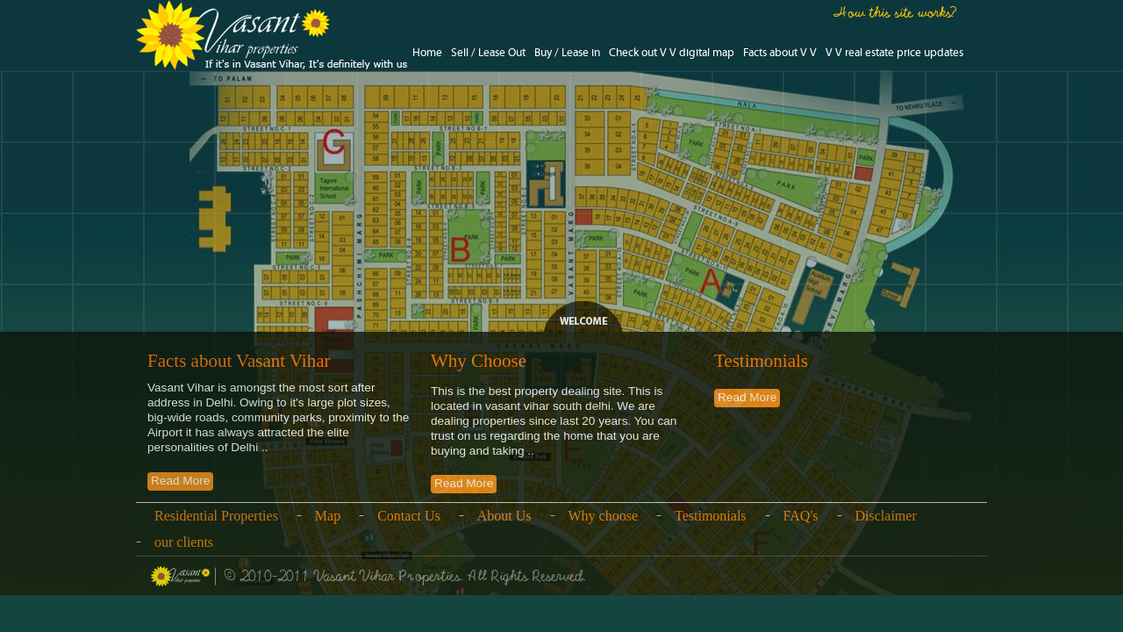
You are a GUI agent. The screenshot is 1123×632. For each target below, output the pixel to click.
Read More (180, 480)
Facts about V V (780, 53)
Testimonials (711, 515)
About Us (504, 515)
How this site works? (895, 12)
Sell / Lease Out (488, 53)
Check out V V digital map (671, 53)
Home (427, 53)
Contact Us (408, 515)
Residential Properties (216, 515)
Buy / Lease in (567, 53)
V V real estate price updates (894, 53)
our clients (183, 542)
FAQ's (801, 515)
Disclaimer (886, 515)
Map (327, 515)
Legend (583, 317)
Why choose (604, 515)
